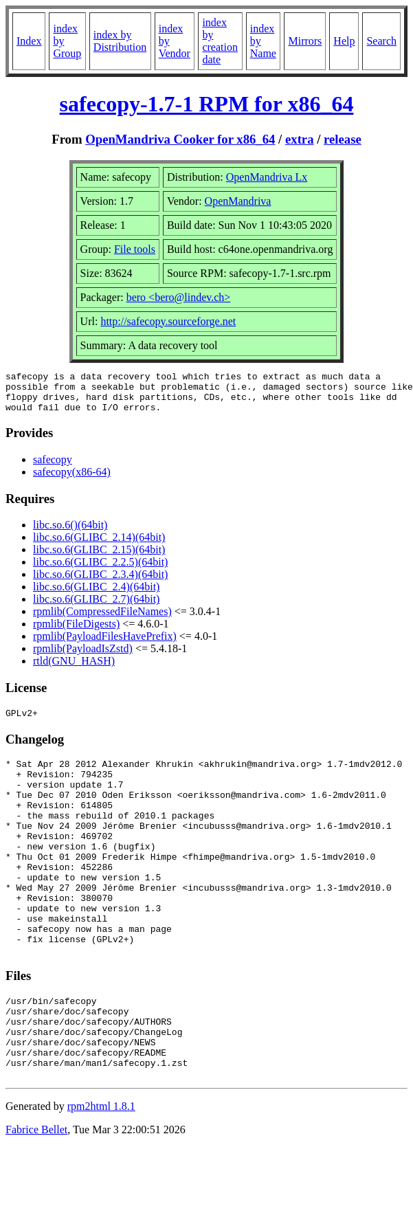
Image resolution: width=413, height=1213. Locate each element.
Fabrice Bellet (36, 1195)
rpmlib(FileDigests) (76, 632)
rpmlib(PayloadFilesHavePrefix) (105, 644)
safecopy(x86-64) (72, 480)
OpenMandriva (238, 201)
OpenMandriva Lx (267, 177)
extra (299, 139)
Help (344, 41)
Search (381, 41)
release (342, 139)
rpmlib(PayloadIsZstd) (83, 657)
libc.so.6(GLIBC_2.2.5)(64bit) (100, 570)
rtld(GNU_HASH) (74, 669)
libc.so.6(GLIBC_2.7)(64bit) (96, 607)
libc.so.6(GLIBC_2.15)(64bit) (99, 558)
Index (28, 41)
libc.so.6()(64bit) (70, 533)
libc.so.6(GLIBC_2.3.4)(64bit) (100, 582)
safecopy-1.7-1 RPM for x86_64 (207, 103)
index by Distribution (119, 41)
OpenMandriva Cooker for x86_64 (180, 139)
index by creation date (220, 40)
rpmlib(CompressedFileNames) (102, 619)
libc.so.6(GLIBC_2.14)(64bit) (99, 545)
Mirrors (305, 41)
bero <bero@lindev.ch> (178, 297)
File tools (134, 249)
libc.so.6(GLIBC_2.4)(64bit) (96, 595)
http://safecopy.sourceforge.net (168, 321)
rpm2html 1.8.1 (101, 1172)
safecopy (52, 468)
